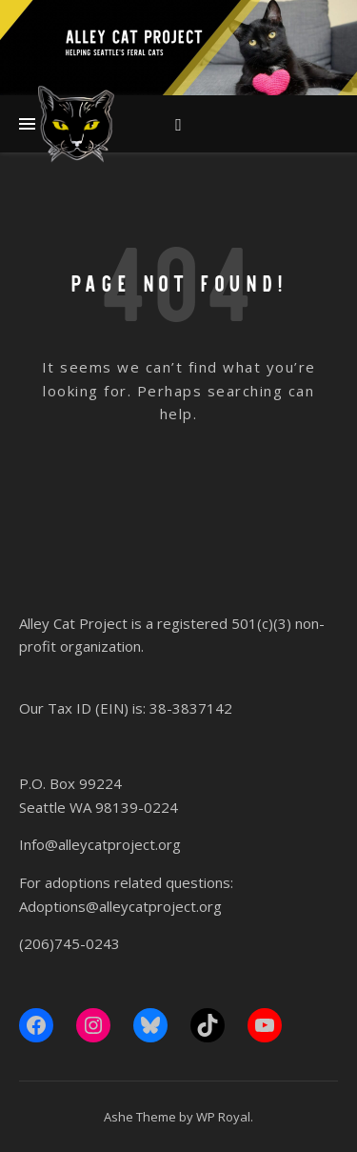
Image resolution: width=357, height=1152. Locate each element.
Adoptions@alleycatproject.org (120, 906)
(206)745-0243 (69, 943)
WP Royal (223, 1116)
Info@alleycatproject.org (100, 844)
